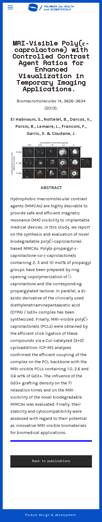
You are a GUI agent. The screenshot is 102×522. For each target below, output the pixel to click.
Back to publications (51, 461)
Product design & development (51, 515)
